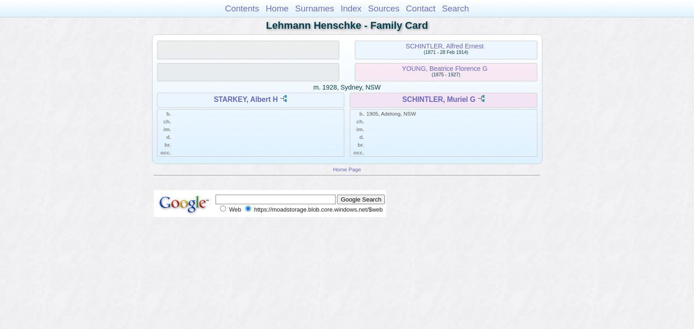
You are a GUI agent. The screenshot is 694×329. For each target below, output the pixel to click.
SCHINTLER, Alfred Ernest (444, 46)
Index (351, 8)
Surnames (314, 8)
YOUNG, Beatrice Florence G (445, 68)
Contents (242, 8)
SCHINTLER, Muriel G (438, 99)
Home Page (347, 169)
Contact (421, 8)
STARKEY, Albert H (246, 99)
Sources (384, 8)
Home (277, 8)
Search (455, 8)
